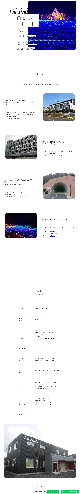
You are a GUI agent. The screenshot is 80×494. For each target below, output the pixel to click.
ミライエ (52, 236)
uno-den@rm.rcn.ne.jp (69, 492)
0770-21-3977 (53, 492)
